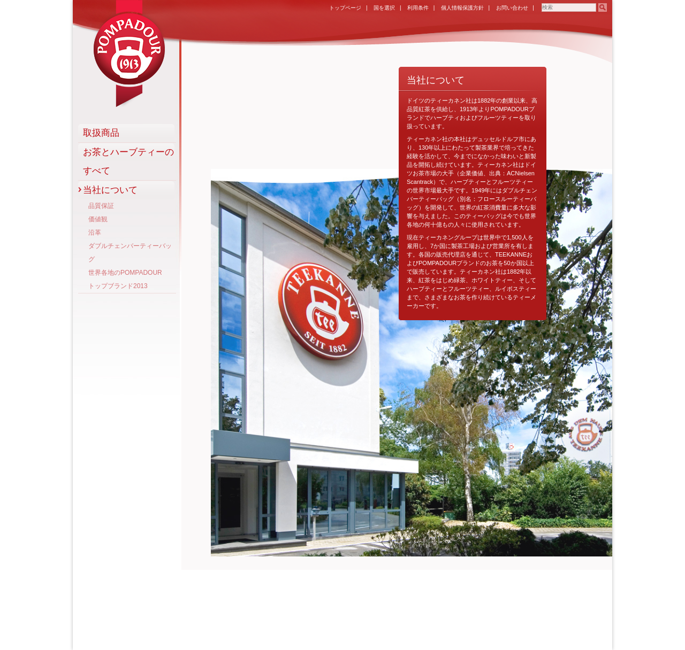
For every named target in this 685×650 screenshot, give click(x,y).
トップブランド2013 (118, 286)
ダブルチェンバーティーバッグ (130, 252)
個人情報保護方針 (462, 8)
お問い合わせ (512, 8)
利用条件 (418, 8)
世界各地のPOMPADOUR (125, 272)
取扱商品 (101, 133)
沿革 (94, 232)
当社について (110, 190)
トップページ (345, 8)
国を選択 (384, 8)
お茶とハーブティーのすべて (128, 161)
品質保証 (101, 206)
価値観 (98, 219)
